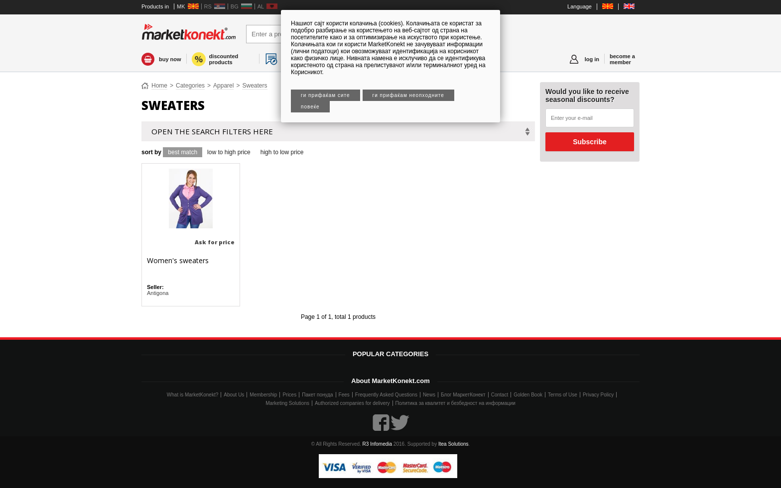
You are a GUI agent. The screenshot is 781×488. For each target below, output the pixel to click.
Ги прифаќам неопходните (408, 95)
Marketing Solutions (287, 403)
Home (159, 85)
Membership (263, 394)
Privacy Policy (598, 394)
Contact (499, 394)
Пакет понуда (317, 394)
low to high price (229, 152)
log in (592, 59)
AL (261, 6)
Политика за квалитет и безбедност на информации (455, 403)
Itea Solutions (453, 444)
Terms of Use (562, 394)
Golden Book (528, 394)
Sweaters (254, 85)
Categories (190, 85)
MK (181, 6)
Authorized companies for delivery (352, 403)
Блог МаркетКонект (463, 394)
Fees (344, 394)
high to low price (282, 152)
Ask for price (215, 242)
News (429, 394)
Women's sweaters (178, 260)
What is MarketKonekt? (192, 394)
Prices (289, 394)
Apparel (223, 85)
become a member (622, 59)
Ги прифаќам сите (325, 95)
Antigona (157, 293)
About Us (234, 394)
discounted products (224, 59)
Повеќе (310, 106)
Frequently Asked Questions (386, 394)
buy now (170, 59)
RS (208, 6)
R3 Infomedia (377, 444)
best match (182, 152)
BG (235, 6)
